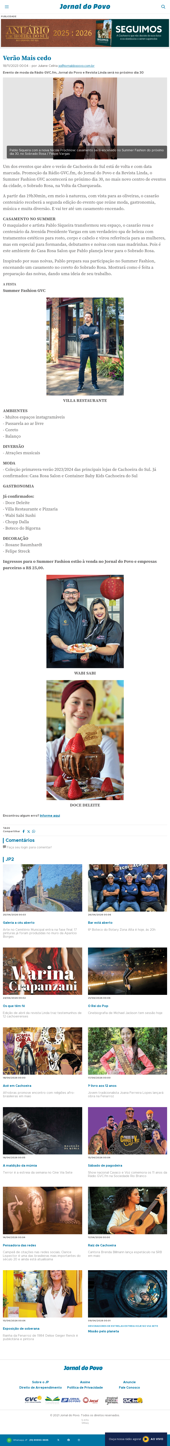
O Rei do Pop (98, 1006)
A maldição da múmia (20, 1165)
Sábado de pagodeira (105, 1165)
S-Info (85, 1420)
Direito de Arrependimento (40, 1387)
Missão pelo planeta (103, 1331)
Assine (85, 1382)
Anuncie (129, 1382)
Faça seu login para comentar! (27, 847)
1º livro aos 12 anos (102, 1085)
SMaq (85, 1423)
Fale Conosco (129, 1387)
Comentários (20, 840)
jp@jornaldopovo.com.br (77, 65)
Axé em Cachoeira (17, 1085)
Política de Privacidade (85, 1387)
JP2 (10, 859)
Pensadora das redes (19, 1245)
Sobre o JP (40, 1382)
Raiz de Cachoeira (102, 1245)
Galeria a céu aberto (19, 922)
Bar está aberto (100, 922)
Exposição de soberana (21, 1328)
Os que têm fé (14, 1006)
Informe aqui (50, 815)
